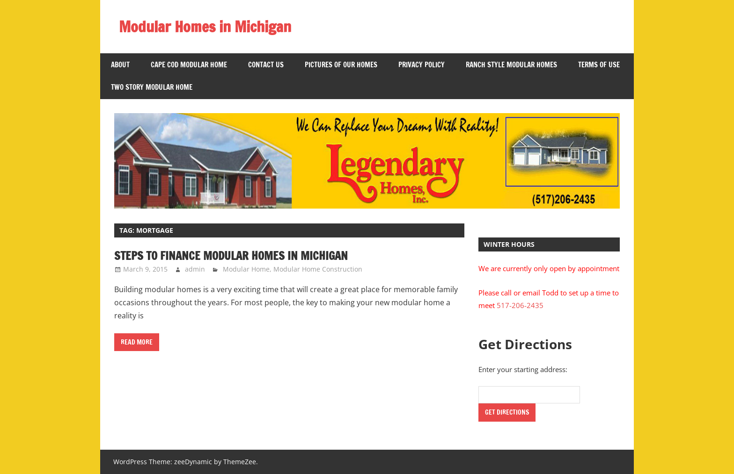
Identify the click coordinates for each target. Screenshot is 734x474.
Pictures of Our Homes (341, 65)
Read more (137, 342)
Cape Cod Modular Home (189, 65)
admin (195, 269)
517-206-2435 (520, 305)
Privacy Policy (421, 65)
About (120, 65)
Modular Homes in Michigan (205, 26)
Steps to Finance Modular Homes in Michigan (231, 256)
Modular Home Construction (317, 269)
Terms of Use (599, 65)
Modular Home (246, 269)
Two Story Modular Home (151, 87)
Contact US (266, 65)
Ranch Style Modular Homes (511, 65)
